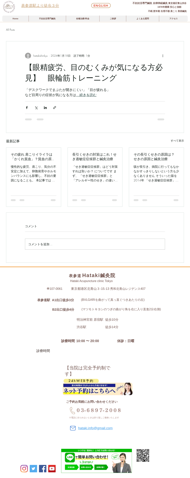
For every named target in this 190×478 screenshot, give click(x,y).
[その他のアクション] (162, 55)
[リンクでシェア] (54, 107)
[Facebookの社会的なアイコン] (42, 468)
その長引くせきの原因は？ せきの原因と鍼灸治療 (156, 156)
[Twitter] (33, 468)
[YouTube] (52, 468)
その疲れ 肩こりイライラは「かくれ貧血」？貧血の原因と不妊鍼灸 (33, 156)
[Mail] (73, 428)
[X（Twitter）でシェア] (36, 107)
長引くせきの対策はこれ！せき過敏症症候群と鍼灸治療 (94, 156)
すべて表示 (177, 140)
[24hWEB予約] (81, 381)
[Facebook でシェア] (27, 107)
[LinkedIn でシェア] (45, 107)
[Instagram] (24, 468)
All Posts (10, 29)
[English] (101, 5)
